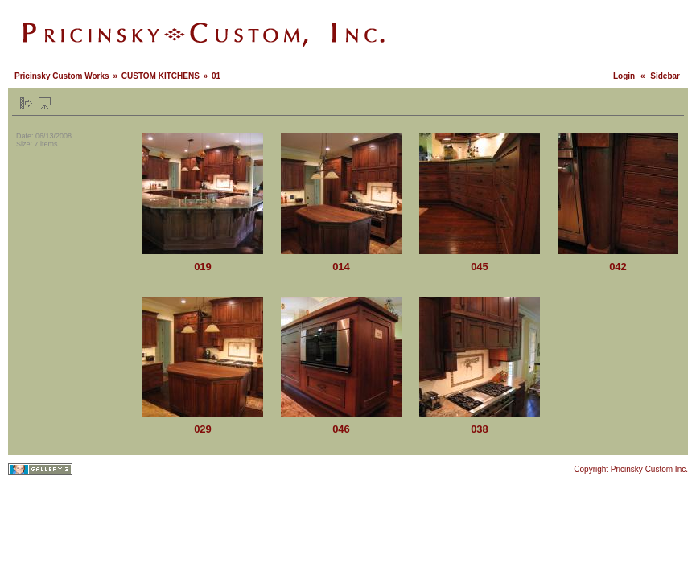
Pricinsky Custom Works (61, 76)
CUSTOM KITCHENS (160, 76)
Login (624, 76)
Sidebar (665, 76)
